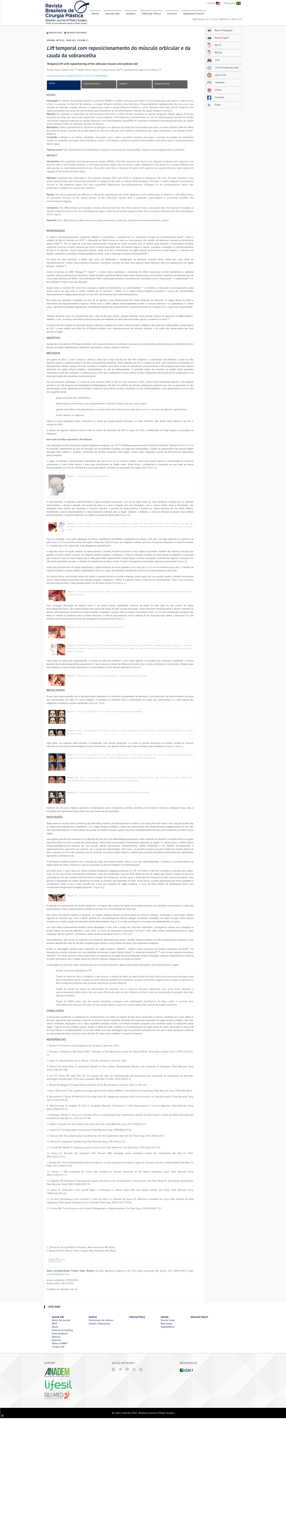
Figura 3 (121, 583)
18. (49, 1171)
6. (48, 1084)
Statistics (123, 83)
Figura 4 (153, 612)
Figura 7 (115, 921)
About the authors (92, 83)
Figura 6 (136, 667)
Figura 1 (152, 467)
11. (48, 1124)
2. (48, 1051)
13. (48, 1135)
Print (212, 60)
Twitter (213, 104)
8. (48, 1096)
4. (48, 1066)
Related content (162, 83)
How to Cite (216, 75)
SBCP (54, 1323)
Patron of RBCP (60, 1343)
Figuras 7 (94, 703)
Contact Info (58, 1346)
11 (181, 746)
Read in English (217, 37)
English (213, 3)
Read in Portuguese (219, 30)
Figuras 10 (119, 934)
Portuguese (232, 3)
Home (95, 13)
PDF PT (213, 45)
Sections (56, 1336)
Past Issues (166, 1323)
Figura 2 (125, 515)
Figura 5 (119, 618)
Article (52, 83)
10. (48, 1114)
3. (48, 1060)
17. (48, 1162)
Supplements (167, 1326)
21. (49, 1199)
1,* (74, 69)
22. (48, 1208)
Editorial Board (60, 1333)
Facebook (215, 97)
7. (48, 1090)
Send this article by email (222, 67)
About (55, 1326)
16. (49, 1153)
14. (48, 1141)
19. (48, 1180)
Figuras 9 (170, 746)
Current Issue (168, 1320)
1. (48, 1045)
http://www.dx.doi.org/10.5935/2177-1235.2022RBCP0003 (77, 75)
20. (49, 1189)
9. (48, 1105)
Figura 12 (98, 887)
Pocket (213, 89)
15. (48, 1147)
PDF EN (214, 52)
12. (48, 1129)
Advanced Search (193, 13)
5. (48, 1075)
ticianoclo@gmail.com (58, 1274)
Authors (130, 13)
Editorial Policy (151, 13)
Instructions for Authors (101, 1320)
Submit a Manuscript (99, 1323)
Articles (172, 13)
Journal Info (112, 13)
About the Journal (61, 1320)
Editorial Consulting (62, 1330)
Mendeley (215, 82)
